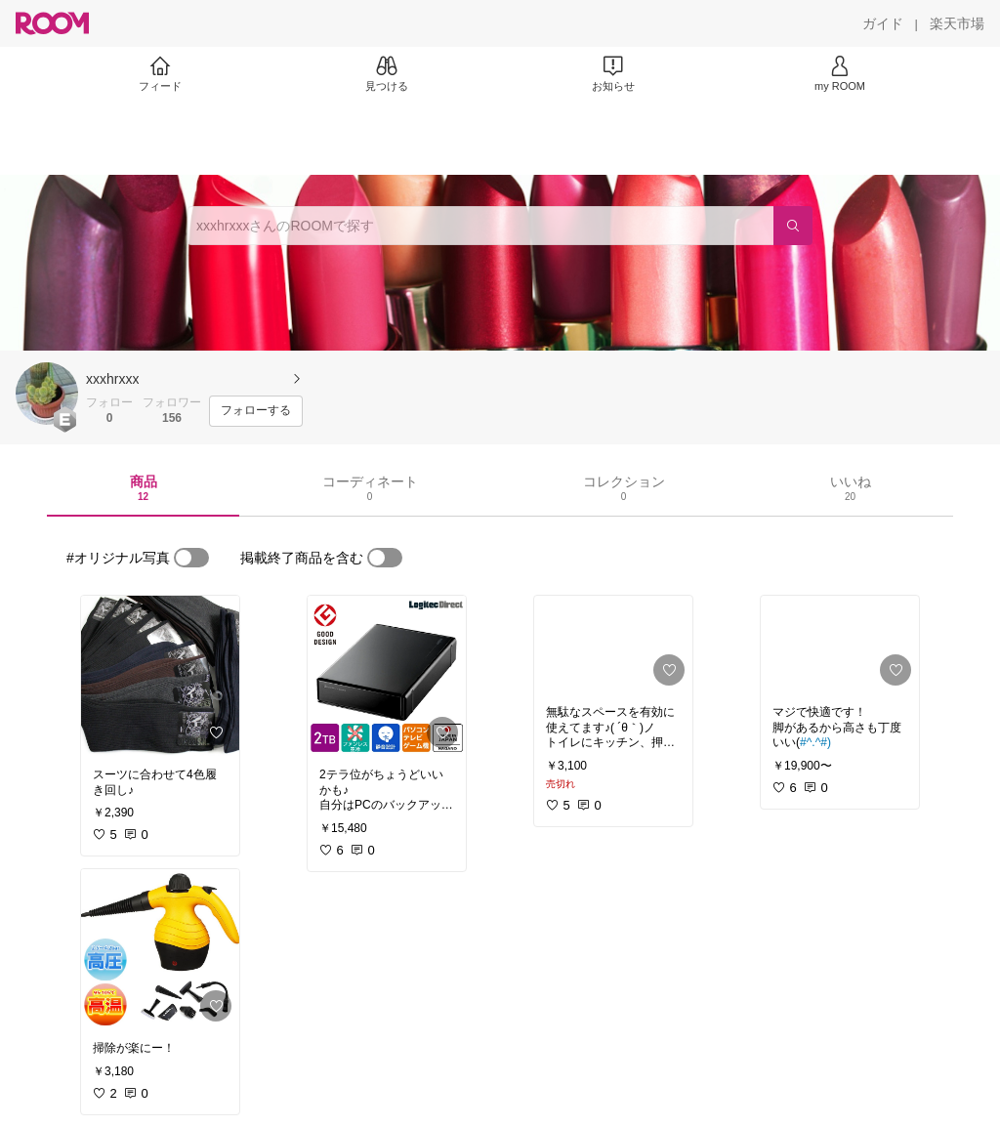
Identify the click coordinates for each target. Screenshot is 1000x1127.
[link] (160, 676)
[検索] (792, 225)
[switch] (191, 557)
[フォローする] (256, 411)
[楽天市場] (957, 23)
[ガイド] (882, 23)
